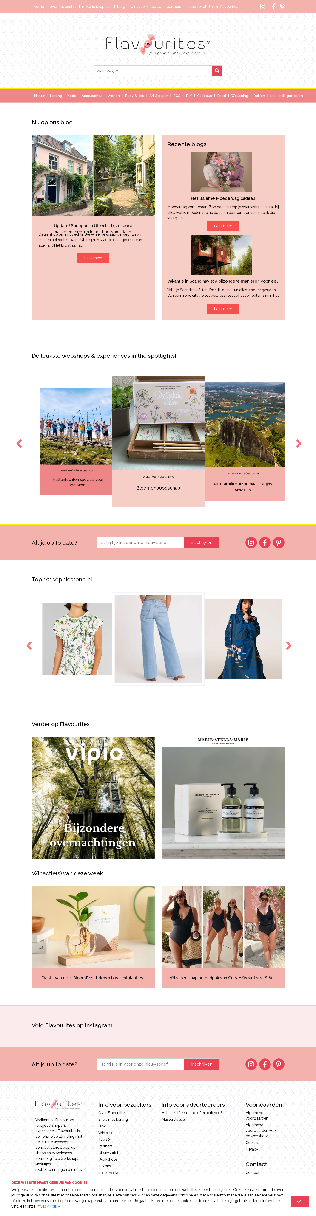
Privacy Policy (48, 1206)
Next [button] (298, 439)
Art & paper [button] (158, 96)
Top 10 (155, 6)
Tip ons (104, 1166)
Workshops (108, 1159)
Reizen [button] (259, 96)
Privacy (252, 1149)
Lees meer (93, 258)
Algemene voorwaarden (257, 1115)
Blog (121, 6)
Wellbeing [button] (239, 96)
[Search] (153, 70)
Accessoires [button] (92, 96)
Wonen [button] (114, 96)
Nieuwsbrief (197, 6)
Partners (174, 6)
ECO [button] (177, 96)
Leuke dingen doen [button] (286, 96)
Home (39, 6)
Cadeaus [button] (204, 96)
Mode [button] (71, 96)
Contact (252, 1172)
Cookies (252, 1142)
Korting (56, 96)
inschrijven (201, 542)
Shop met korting (113, 1119)
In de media (108, 1173)
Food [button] (221, 96)
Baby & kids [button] (134, 96)
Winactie (138, 6)
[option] (78, 441)
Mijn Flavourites (225, 6)
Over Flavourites (63, 6)
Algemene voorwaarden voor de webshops (261, 1130)
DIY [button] (189, 96)
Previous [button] (18, 439)
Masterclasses (174, 1119)
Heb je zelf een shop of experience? (192, 1113)
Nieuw (39, 96)
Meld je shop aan (97, 6)
